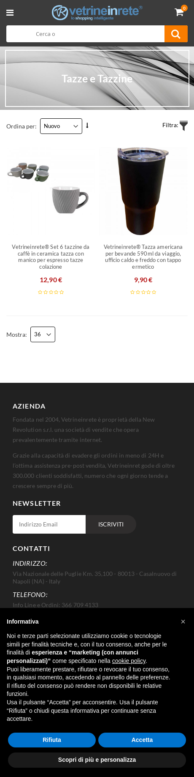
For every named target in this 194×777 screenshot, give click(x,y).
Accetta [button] (142, 739)
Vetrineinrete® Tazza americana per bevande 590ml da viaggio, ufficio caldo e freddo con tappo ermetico (143, 257)
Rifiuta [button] (52, 739)
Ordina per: (21, 126)
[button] (183, 621)
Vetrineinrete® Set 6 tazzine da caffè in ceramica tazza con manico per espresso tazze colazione (50, 257)
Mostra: (16, 334)
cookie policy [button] (129, 660)
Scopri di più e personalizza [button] (97, 759)
